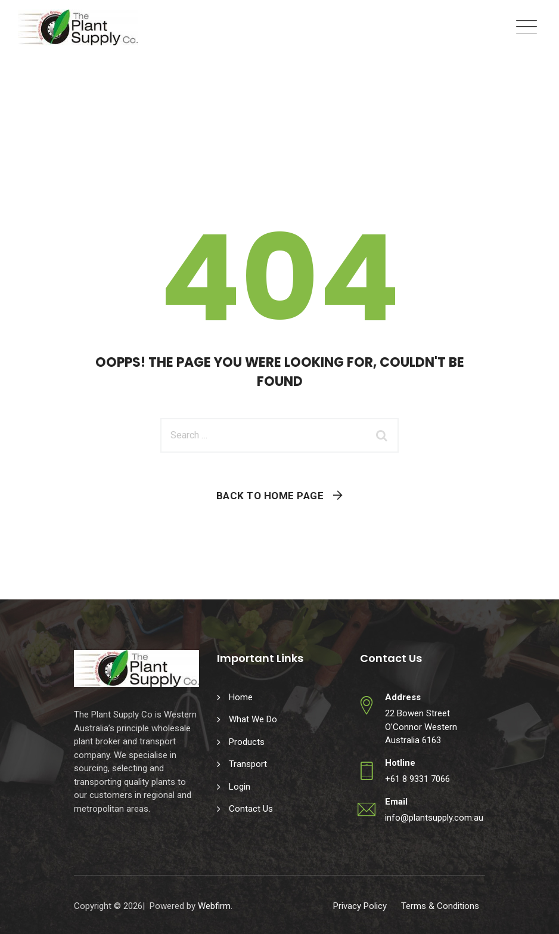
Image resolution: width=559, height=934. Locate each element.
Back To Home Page (270, 496)
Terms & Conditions (440, 906)
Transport (248, 764)
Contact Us (251, 808)
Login (239, 786)
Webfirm (214, 906)
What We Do (253, 719)
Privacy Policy (360, 906)
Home (241, 697)
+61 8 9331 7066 (417, 779)
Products (247, 742)
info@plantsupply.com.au (434, 817)
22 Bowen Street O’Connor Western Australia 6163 (421, 727)
